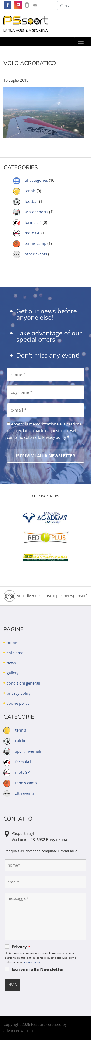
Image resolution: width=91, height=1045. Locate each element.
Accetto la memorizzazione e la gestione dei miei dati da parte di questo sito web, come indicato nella (44, 430)
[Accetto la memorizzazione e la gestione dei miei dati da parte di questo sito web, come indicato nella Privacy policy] (8, 423)
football (31, 201)
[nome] (45, 374)
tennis (30, 190)
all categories (36, 180)
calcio (20, 740)
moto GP (32, 233)
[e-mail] (45, 410)
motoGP (22, 772)
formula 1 (33, 222)
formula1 (23, 761)
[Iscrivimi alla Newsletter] (45, 456)
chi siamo (15, 652)
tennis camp (35, 243)
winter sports (36, 211)
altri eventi (24, 793)
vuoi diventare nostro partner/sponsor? (52, 595)
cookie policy (18, 703)
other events (36, 254)
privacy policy (19, 693)
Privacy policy (54, 437)
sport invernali (28, 751)
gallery (12, 672)
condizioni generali (23, 683)
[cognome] (45, 392)
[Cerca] (72, 5)
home (12, 642)
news (11, 662)
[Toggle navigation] (80, 41)
